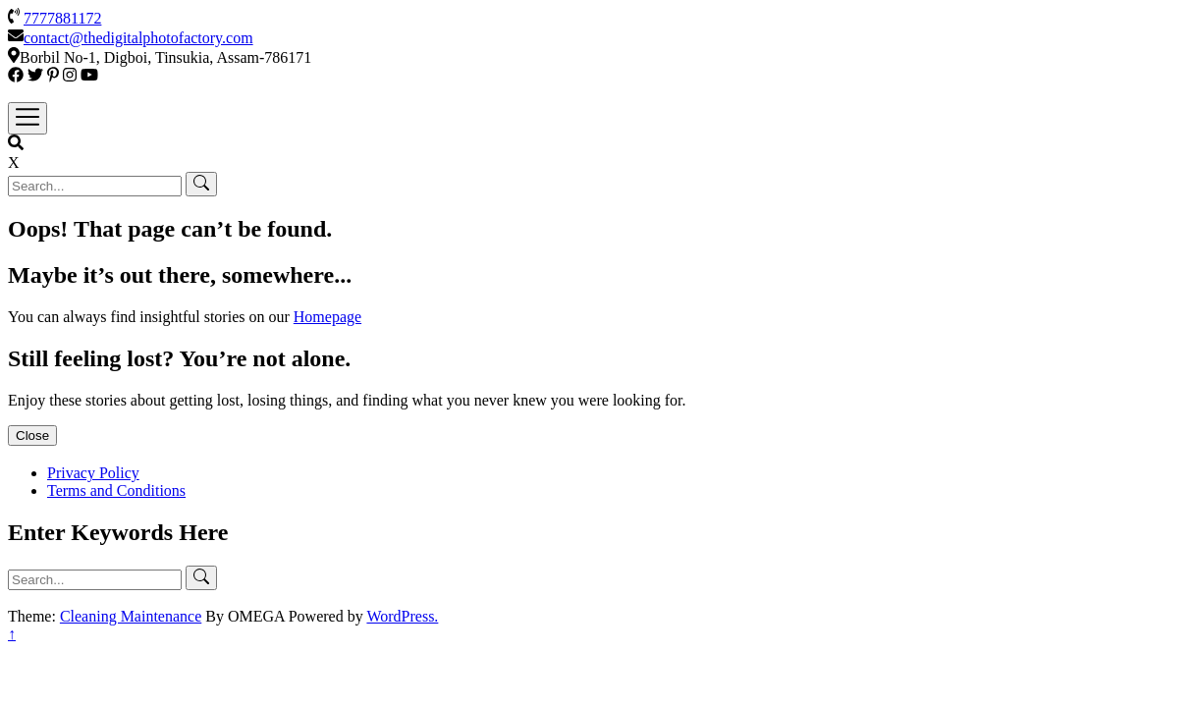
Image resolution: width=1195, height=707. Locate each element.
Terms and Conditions (116, 490)
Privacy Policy (93, 472)
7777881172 (62, 18)
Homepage (327, 316)
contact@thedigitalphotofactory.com (138, 37)
